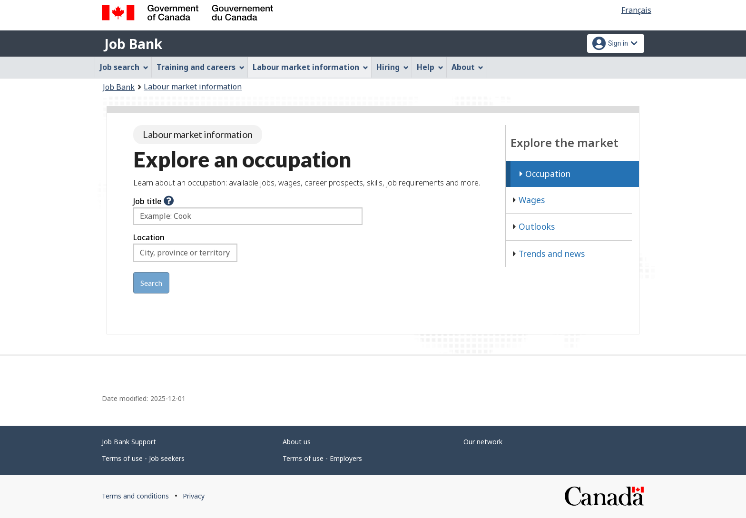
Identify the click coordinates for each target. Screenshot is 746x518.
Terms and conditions (135, 495)
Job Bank (133, 44)
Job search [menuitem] (124, 67)
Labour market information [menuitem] (310, 67)
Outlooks (534, 226)
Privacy (194, 495)
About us (297, 441)
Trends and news (549, 253)
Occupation (545, 173)
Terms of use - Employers (322, 458)
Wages (529, 199)
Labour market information (193, 86)
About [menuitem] (468, 67)
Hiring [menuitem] (392, 67)
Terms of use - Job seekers (143, 458)
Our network (482, 441)
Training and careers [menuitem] (201, 67)
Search (151, 282)
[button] (169, 201)
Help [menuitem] (430, 67)
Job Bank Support (129, 441)
